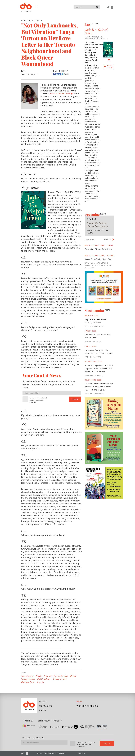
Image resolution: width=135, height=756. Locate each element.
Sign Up (75, 399)
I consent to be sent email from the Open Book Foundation (38, 400)
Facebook (112, 8)
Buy (91, 24)
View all (107, 239)
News (79, 701)
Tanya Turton (27, 676)
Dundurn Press (27, 682)
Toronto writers (28, 679)
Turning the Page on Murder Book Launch (97, 225)
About (42, 710)
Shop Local (109, 66)
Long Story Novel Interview (56, 676)
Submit (98, 7)
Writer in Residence (87, 706)
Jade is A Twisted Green (96, 31)
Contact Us (81, 753)
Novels (39, 676)
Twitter (108, 8)
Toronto (40, 682)
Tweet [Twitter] (65, 74)
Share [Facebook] (57, 74)
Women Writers (59, 679)
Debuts (73, 676)
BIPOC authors (44, 679)
